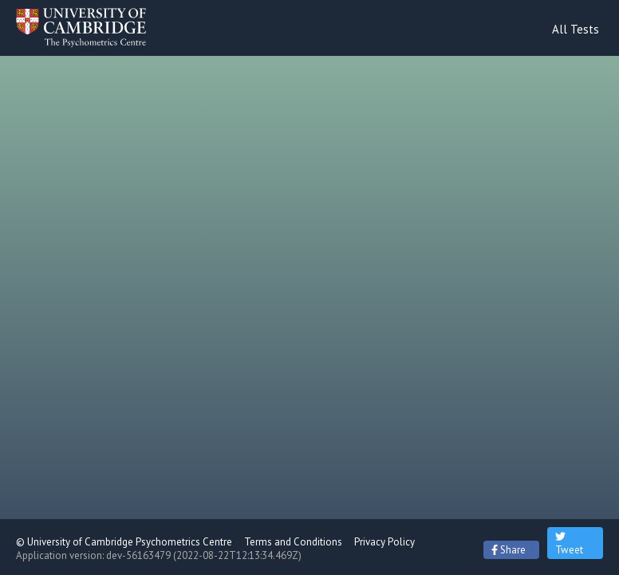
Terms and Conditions (293, 542)
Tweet (569, 543)
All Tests (575, 29)
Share (508, 550)
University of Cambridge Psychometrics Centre (129, 542)
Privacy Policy (384, 542)
